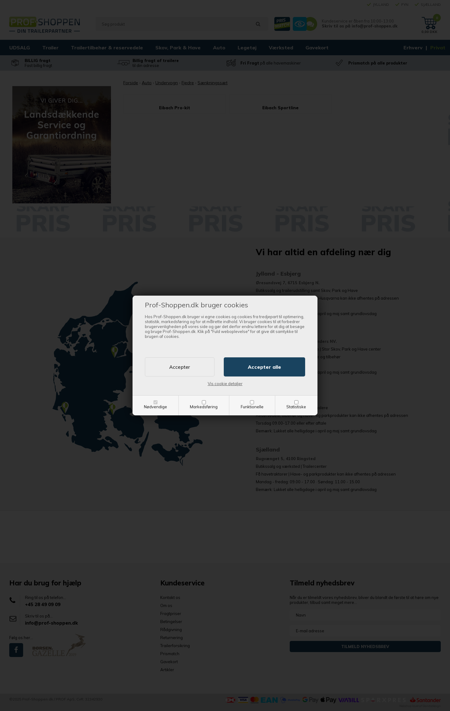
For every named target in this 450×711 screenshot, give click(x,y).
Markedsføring (204, 406)
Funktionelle (252, 406)
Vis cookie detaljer (225, 383)
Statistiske (296, 406)
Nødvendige (155, 406)
